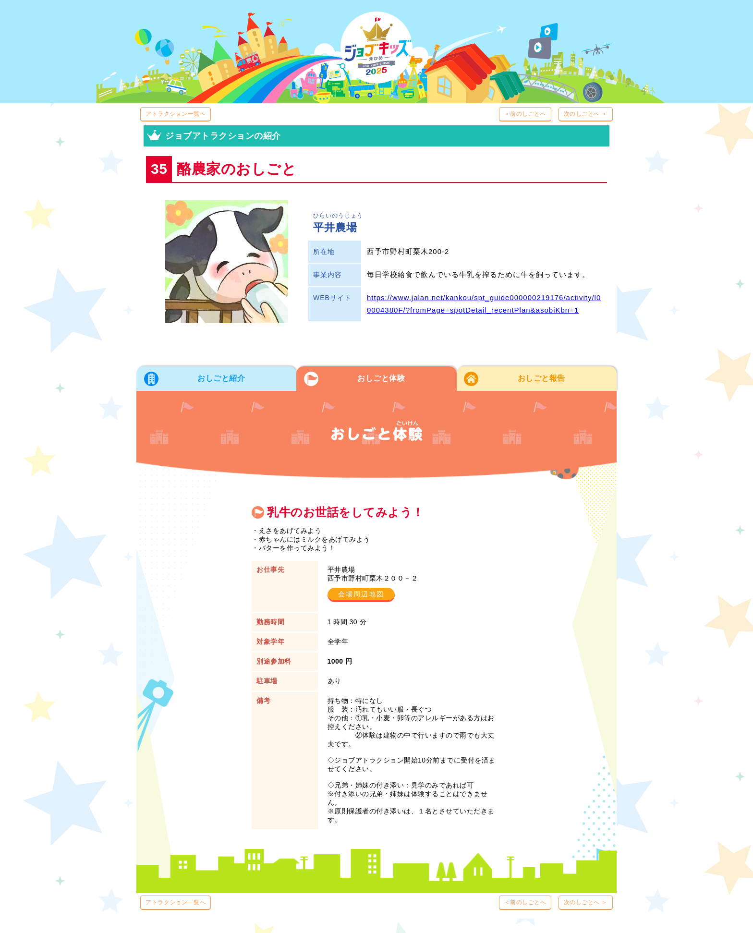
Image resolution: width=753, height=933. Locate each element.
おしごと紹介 (221, 378)
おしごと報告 (541, 378)
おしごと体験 (381, 378)
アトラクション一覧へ (176, 113)
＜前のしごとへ (525, 113)
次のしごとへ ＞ (585, 113)
